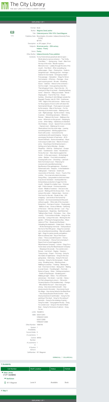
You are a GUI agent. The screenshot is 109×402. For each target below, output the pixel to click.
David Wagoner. (52, 33)
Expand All (57, 357)
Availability (7, 364)
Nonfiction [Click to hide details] (9, 379)
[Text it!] (5, 383)
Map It (5, 391)
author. (44, 30)
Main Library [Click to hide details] (7, 373)
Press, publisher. (48, 54)
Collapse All (68, 357)
